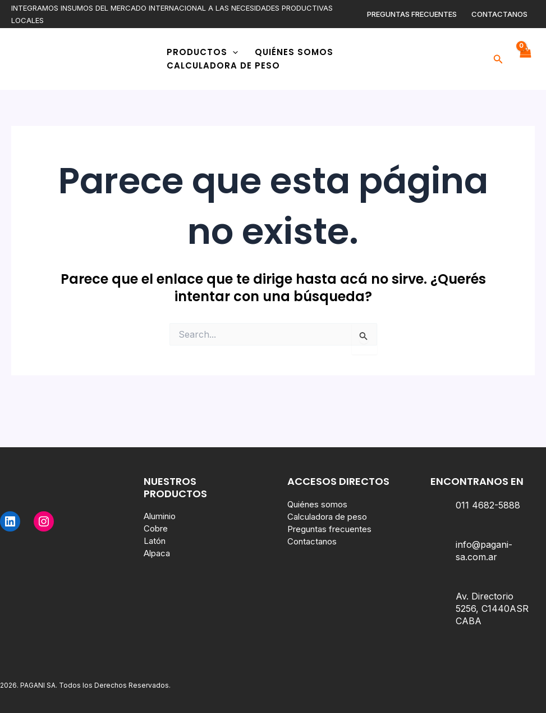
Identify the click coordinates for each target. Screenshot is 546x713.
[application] (232, 52)
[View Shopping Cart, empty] (525, 59)
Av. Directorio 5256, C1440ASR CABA (492, 608)
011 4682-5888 (488, 505)
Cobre (156, 528)
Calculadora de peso (223, 65)
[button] (498, 59)
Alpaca (157, 553)
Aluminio (160, 516)
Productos (202, 52)
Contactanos (499, 14)
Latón (155, 540)
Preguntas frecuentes (412, 14)
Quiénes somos (294, 52)
